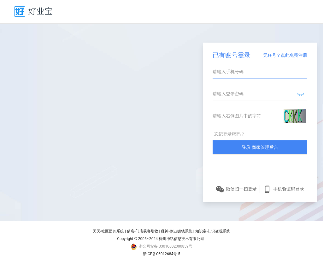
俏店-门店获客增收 (142, 231)
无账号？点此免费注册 (285, 55)
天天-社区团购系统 (108, 231)
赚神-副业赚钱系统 (176, 231)
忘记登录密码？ (229, 134)
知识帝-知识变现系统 (212, 231)
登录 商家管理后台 (260, 147)
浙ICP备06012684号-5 (161, 254)
